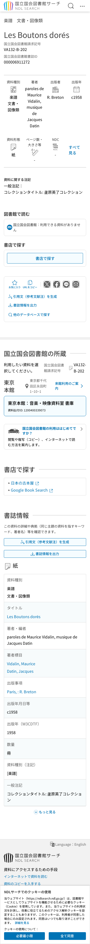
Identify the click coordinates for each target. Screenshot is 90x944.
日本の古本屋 (25, 483)
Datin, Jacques (20, 671)
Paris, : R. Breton (21, 691)
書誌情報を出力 (22, 305)
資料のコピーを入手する (22, 883)
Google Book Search (32, 490)
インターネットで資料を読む (26, 876)
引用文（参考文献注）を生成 (32, 296)
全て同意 (67, 935)
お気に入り (15, 284)
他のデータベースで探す (29, 314)
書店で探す (45, 258)
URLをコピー (30, 284)
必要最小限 (24, 935)
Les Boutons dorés (23, 616)
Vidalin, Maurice (21, 663)
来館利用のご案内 (70, 386)
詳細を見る (22, 923)
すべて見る (74, 149)
